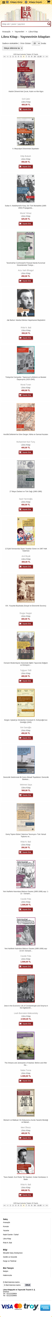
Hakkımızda (7, 1275)
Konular (6, 1226)
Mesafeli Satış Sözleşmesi (12, 1253)
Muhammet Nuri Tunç (26, 442)
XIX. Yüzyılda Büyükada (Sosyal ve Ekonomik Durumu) (25, 606)
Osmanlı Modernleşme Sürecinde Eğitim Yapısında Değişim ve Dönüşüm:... (26, 664)
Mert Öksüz (26, 1127)
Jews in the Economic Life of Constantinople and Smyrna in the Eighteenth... (26, 1007)
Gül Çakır (26, 99)
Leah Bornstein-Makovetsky (26, 1013)
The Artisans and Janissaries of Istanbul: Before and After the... (26, 1064)
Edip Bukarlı (26, 156)
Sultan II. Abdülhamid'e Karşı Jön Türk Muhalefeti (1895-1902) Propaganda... (26, 207)
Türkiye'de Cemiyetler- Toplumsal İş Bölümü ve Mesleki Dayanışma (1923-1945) (25, 378)
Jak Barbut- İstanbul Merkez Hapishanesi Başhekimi (26, 320)
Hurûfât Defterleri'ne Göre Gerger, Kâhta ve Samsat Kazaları (25, 434)
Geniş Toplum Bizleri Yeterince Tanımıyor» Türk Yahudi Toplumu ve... (26, 835)
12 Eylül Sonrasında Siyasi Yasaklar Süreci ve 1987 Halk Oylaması (26, 550)
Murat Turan (26, 385)
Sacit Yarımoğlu (26, 499)
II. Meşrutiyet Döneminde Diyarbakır (25, 149)
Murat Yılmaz (25, 213)
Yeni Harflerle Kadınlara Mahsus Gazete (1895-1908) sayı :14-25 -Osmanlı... (25, 950)
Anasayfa (6, 31)
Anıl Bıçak (26, 556)
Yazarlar (6, 1231)
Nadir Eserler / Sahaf (10, 1235)
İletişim (5, 1271)
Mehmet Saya (26, 785)
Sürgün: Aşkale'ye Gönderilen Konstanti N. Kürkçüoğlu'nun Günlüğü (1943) (25, 721)
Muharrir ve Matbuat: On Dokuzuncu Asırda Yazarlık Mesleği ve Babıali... (25, 1121)
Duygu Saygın (26, 613)
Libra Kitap (33, 31)
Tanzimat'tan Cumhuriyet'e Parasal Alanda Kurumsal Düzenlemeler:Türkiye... (25, 264)
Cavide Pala (26, 899)
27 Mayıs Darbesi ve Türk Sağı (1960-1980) (26, 491)
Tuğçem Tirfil (25, 670)
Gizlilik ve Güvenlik (10, 1257)
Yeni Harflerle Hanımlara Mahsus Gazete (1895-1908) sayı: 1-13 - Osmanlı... (26, 893)
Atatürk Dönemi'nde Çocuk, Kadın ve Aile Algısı (26, 91)
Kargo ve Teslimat (9, 1261)
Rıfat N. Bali (26, 327)
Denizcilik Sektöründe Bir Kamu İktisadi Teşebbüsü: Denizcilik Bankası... (26, 778)
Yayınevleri (20, 31)
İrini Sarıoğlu (25, 727)
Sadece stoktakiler (10, 43)
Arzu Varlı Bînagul (26, 270)
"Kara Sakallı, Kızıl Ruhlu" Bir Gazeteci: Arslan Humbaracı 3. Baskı (25, 1178)
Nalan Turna (26, 1070)
